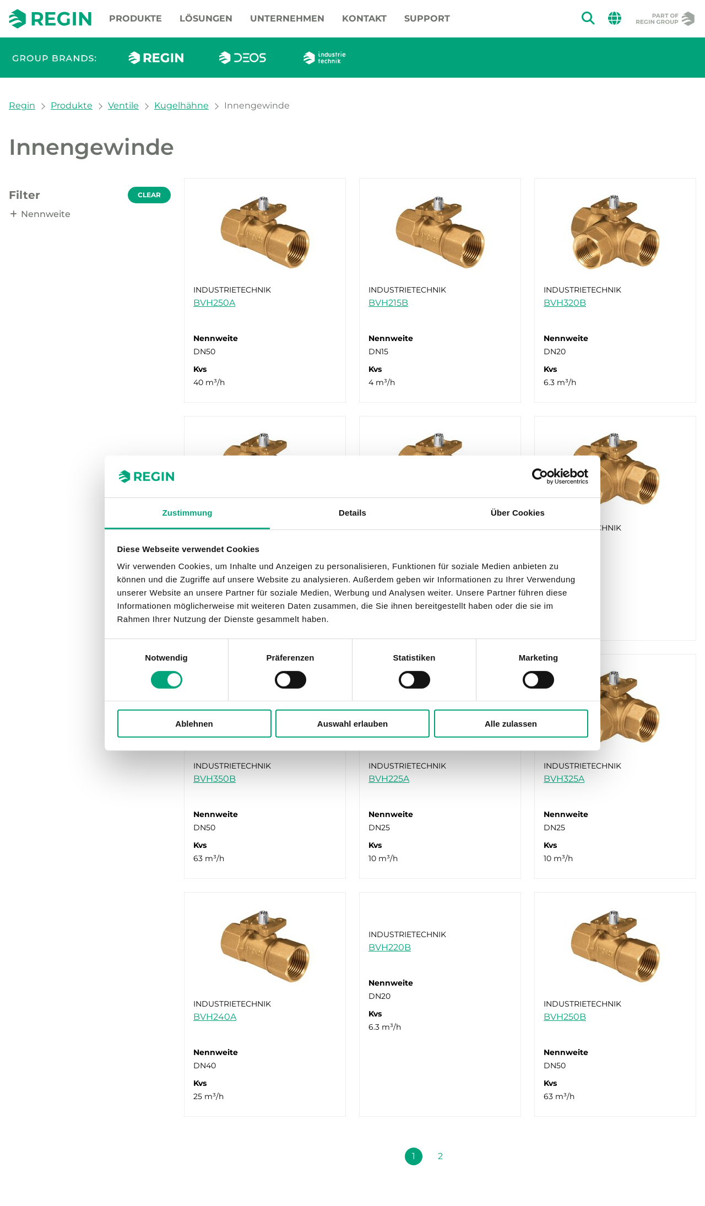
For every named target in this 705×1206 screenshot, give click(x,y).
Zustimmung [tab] (187, 512)
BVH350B (214, 779)
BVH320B (565, 303)
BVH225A (388, 779)
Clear (149, 195)
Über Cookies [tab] (518, 512)
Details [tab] (352, 512)
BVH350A (564, 541)
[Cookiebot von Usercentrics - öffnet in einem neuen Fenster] (540, 476)
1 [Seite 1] (413, 1156)
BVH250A (214, 303)
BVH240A (214, 1017)
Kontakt (364, 18)
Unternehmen (287, 18)
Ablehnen (194, 723)
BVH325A (564, 779)
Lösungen (206, 18)
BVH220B (389, 947)
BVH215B (388, 303)
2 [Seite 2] (440, 1156)
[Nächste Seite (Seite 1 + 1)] (466, 1156)
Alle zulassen (511, 723)
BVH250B (565, 1017)
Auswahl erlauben (352, 723)
